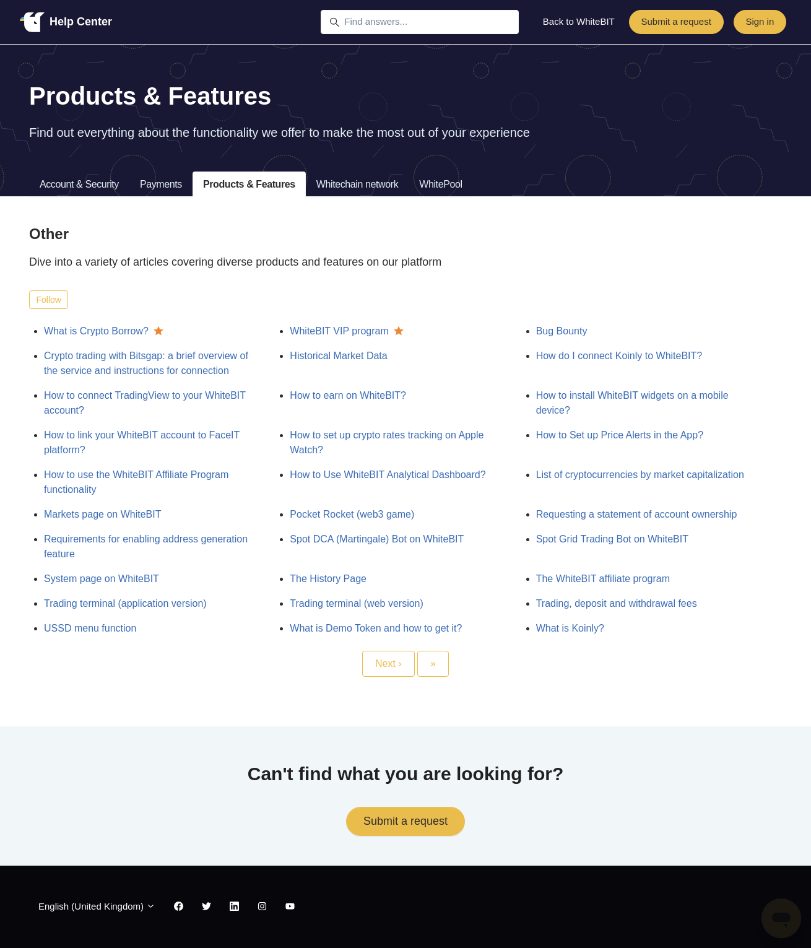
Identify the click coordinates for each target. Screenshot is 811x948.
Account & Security (79, 184)
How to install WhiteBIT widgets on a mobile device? (632, 402)
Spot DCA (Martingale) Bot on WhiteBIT (377, 539)
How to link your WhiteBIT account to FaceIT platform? (142, 442)
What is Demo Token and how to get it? (376, 628)
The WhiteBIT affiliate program (603, 578)
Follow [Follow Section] (49, 300)
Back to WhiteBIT (579, 21)
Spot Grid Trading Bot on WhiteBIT (612, 539)
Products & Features (249, 184)
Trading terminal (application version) (125, 603)
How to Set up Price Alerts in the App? (619, 435)
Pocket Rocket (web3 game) (352, 514)
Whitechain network (357, 184)
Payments (161, 184)
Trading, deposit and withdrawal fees (616, 603)
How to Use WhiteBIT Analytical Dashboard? (387, 474)
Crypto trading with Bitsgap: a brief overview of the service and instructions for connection (146, 363)
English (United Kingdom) (96, 906)
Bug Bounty (562, 331)
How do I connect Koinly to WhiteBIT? (619, 355)
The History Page (328, 578)
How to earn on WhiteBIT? (348, 395)
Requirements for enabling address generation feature (146, 546)
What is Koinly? (570, 628)
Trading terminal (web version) (356, 603)
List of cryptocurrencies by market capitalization (640, 474)
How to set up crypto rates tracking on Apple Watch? (387, 442)
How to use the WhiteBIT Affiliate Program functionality (136, 482)
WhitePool (440, 184)
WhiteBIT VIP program (339, 331)
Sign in (759, 21)
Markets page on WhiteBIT (102, 514)
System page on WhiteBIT (101, 578)
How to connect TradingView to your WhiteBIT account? (145, 402)
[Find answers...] (420, 22)
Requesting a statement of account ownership (636, 514)
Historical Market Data (338, 355)
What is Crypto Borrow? (96, 331)
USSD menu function (90, 628)
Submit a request (676, 21)
